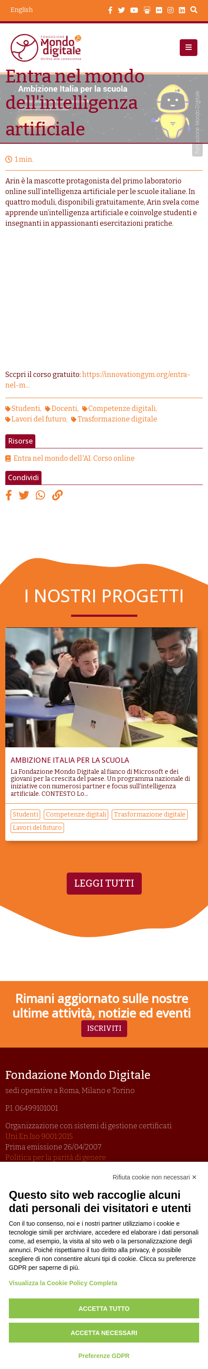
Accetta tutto (104, 1308)
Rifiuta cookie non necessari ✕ (155, 1177)
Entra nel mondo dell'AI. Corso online (74, 458)
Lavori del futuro (38, 419)
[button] (188, 47)
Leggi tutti (104, 883)
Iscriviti (104, 1028)
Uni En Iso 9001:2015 (39, 1136)
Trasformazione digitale (117, 419)
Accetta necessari (104, 1332)
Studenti (25, 408)
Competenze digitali (122, 408)
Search (193, 11)
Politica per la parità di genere (55, 1157)
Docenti (64, 408)
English (22, 10)
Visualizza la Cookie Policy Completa (63, 1283)
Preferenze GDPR (104, 1355)
